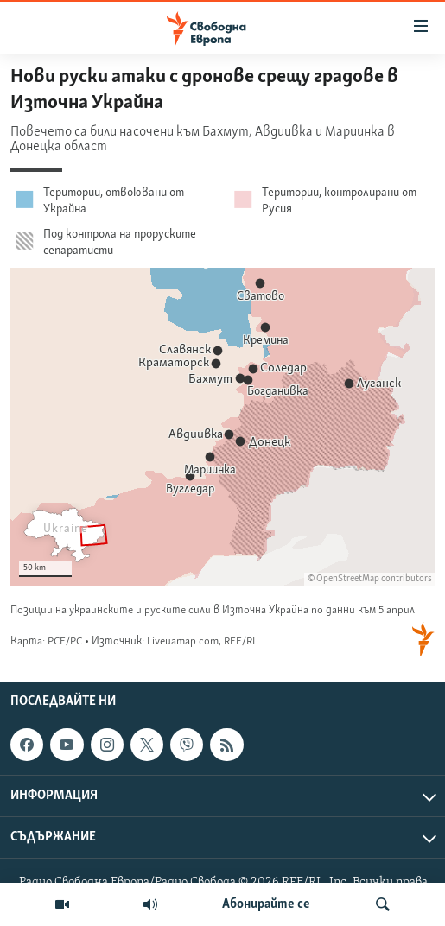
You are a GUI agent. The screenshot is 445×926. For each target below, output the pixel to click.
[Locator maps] (222, 363)
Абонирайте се (266, 904)
